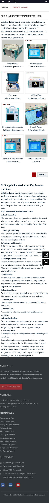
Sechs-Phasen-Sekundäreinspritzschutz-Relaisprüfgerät (12, 67)
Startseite (4, 7)
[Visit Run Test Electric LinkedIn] (7, 485)
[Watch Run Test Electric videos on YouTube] (14, 485)
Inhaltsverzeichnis (39, 497)
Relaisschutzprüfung (20, 7)
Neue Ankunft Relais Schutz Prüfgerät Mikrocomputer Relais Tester (12, 130)
